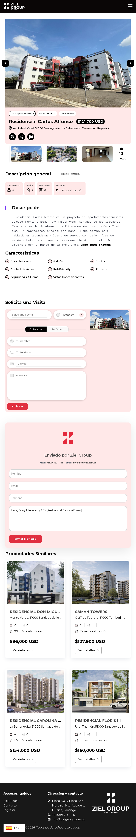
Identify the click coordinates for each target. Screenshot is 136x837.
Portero (101, 269)
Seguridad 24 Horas (24, 277)
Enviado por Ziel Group (68, 455)
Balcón (58, 261)
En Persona (35, 329)
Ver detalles (23, 650)
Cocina (100, 261)
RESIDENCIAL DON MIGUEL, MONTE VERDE (52, 612)
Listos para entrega (22, 113)
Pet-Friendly (61, 269)
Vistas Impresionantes (68, 277)
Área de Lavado (21, 261)
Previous (5, 63)
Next (130, 63)
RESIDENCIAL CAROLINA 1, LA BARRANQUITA (53, 721)
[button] (130, 6)
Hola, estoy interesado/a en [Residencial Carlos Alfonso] (68, 518)
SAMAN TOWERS (91, 612)
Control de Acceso (23, 269)
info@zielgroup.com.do (84, 462)
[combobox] (70, 315)
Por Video (57, 329)
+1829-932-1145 (55, 462)
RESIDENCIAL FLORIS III (98, 721)
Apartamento (47, 113)
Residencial (67, 113)
